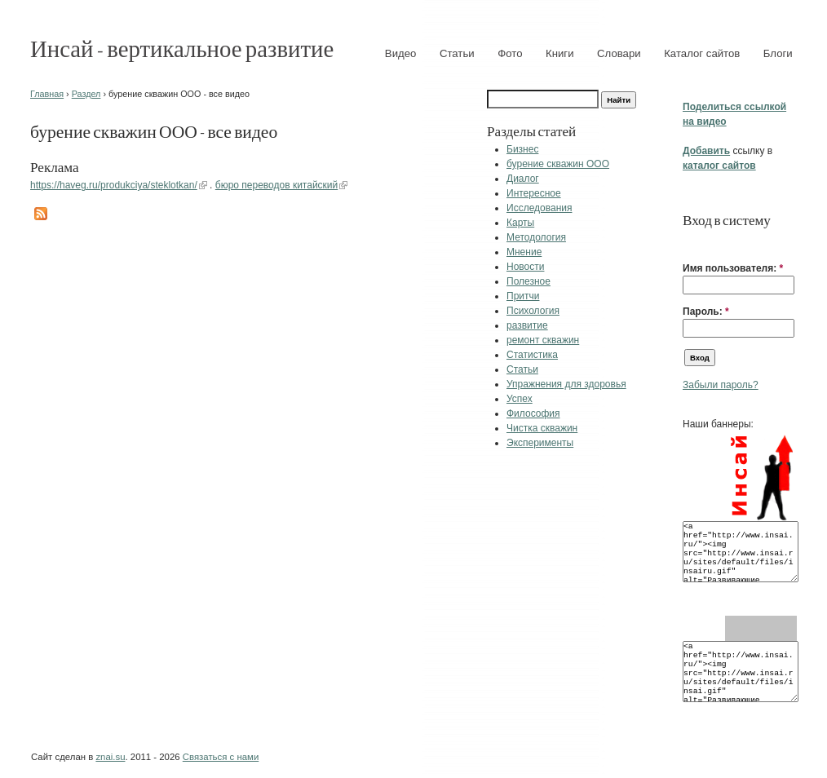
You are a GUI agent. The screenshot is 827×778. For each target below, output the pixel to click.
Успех (519, 398)
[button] (689, 243)
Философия (533, 413)
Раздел (86, 94)
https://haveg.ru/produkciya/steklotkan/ (113, 185)
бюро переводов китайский (276, 185)
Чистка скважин (541, 428)
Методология (536, 237)
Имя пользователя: (733, 268)
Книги (560, 53)
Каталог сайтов (702, 53)
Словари (619, 53)
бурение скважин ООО (557, 164)
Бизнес (522, 149)
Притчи (522, 296)
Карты (520, 222)
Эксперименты (539, 443)
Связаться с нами (221, 757)
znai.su (110, 757)
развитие (527, 325)
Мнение (524, 252)
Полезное (528, 281)
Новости (525, 266)
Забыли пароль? (720, 385)
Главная (47, 94)
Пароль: (706, 311)
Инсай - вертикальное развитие (182, 48)
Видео (401, 53)
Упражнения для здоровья (566, 384)
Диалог (522, 178)
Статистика (532, 354)
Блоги (778, 53)
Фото (510, 53)
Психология (532, 310)
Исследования (539, 208)
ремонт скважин (542, 340)
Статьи (457, 53)
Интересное (533, 193)
